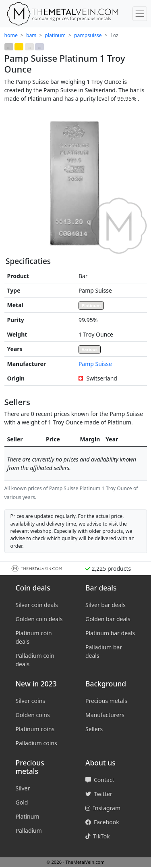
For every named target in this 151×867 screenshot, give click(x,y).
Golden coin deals (39, 619)
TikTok (97, 836)
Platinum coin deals (34, 637)
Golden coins (33, 715)
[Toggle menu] (139, 13)
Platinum (91, 305)
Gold (22, 802)
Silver (23, 788)
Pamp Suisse (95, 364)
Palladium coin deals (35, 660)
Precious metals (106, 701)
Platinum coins (35, 729)
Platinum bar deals (110, 633)
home (11, 35)
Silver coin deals (37, 605)
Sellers (94, 729)
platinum (55, 35)
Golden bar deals (107, 619)
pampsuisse (88, 35)
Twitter (98, 794)
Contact (99, 780)
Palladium (29, 830)
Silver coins (31, 701)
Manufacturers (104, 715)
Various (89, 349)
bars (31, 35)
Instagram (102, 808)
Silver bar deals (105, 605)
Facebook (102, 822)
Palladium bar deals (103, 651)
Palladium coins (36, 743)
